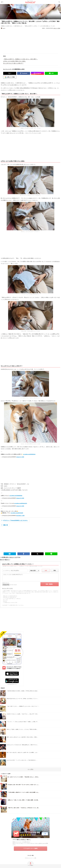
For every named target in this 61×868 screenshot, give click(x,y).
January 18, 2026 (20, 498)
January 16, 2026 (20, 506)
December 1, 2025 (20, 515)
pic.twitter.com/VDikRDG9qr (16, 495)
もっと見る (30, 769)
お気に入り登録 (56, 28)
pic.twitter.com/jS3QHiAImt (29, 454)
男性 (55, 570)
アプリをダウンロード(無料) (30, 848)
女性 (46, 570)
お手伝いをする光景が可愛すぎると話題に (14, 61)
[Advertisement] (30, 40)
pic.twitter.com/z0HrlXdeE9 (17, 512)
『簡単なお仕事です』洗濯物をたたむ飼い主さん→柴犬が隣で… (20, 59)
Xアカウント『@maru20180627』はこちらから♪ (15, 520)
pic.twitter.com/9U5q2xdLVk (20, 503)
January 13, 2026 (20, 457)
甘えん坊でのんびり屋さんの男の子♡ (13, 63)
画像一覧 (5, 525)
